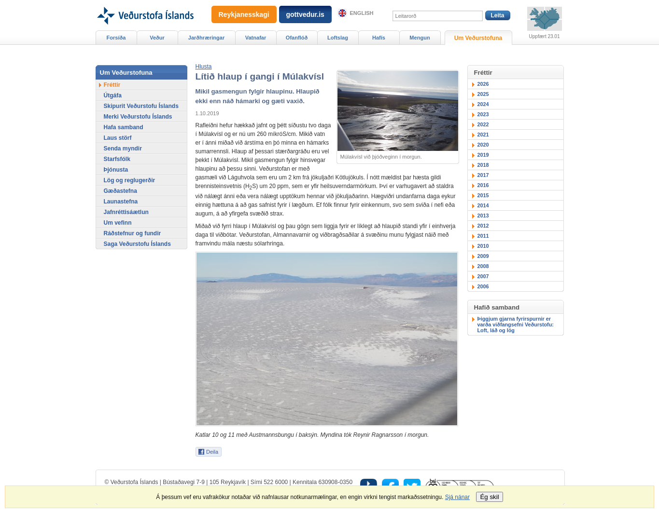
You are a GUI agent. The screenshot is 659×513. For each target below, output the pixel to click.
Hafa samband (123, 127)
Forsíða (116, 37)
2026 (483, 84)
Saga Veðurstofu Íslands (137, 244)
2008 (483, 266)
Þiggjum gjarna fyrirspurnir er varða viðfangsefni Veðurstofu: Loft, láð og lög (515, 324)
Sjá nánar (457, 497)
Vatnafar (255, 37)
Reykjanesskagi (244, 14)
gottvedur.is (305, 14)
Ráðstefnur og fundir (132, 233)
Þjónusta (116, 169)
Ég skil (489, 496)
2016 (483, 185)
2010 (483, 246)
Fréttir (112, 84)
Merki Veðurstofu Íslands (138, 116)
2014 (483, 205)
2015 (483, 195)
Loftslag (337, 37)
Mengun (419, 37)
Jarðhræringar (206, 37)
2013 (483, 215)
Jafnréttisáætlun (126, 212)
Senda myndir (123, 148)
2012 (483, 226)
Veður (157, 37)
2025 (483, 94)
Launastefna (121, 201)
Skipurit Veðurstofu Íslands (141, 106)
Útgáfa (113, 95)
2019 (483, 155)
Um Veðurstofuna (478, 38)
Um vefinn (118, 222)
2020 (483, 145)
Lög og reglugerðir (129, 180)
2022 (483, 124)
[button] (204, 66)
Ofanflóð (297, 37)
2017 (483, 175)
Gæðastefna (120, 191)
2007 (483, 276)
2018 (483, 165)
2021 (483, 134)
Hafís (378, 37)
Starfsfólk (117, 159)
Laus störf (118, 138)
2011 (483, 236)
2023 (483, 114)
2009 (483, 256)
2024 (483, 104)
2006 (483, 286)
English (362, 13)
